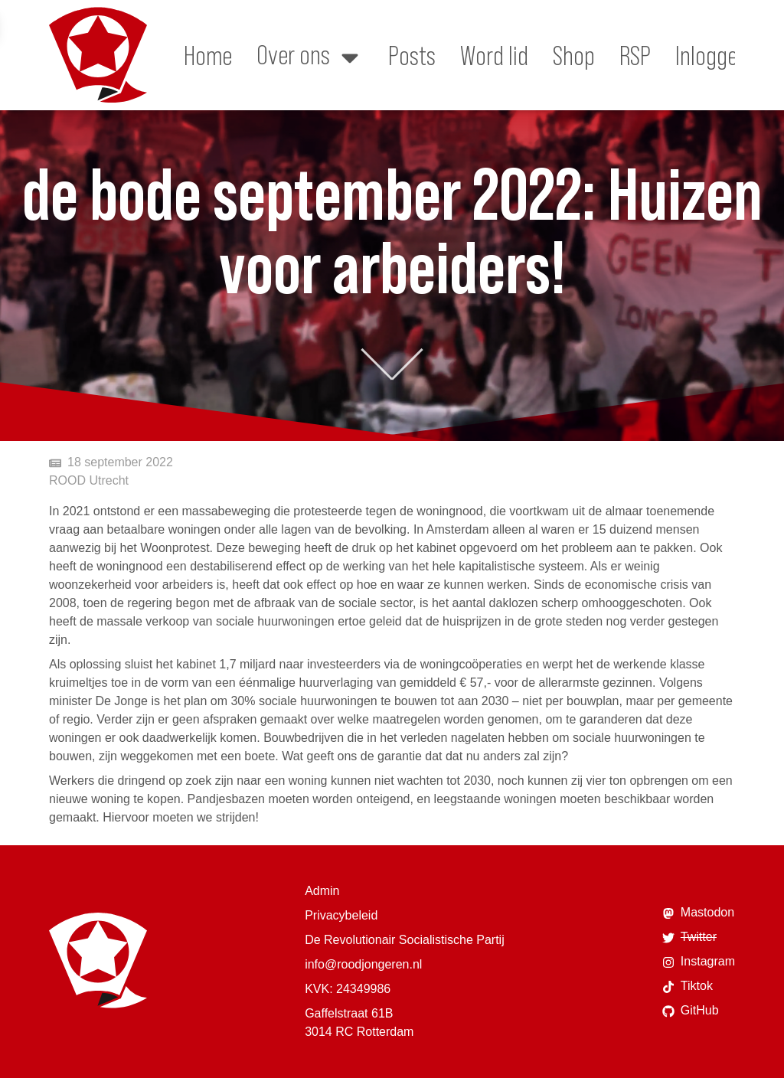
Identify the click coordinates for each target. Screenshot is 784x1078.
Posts (412, 55)
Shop (574, 55)
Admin (322, 890)
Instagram (698, 962)
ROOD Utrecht (89, 480)
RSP (635, 55)
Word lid (494, 55)
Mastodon (698, 913)
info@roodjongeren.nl (363, 964)
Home (208, 55)
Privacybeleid (341, 915)
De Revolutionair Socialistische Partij (405, 939)
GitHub (690, 1011)
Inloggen (711, 55)
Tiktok (687, 986)
